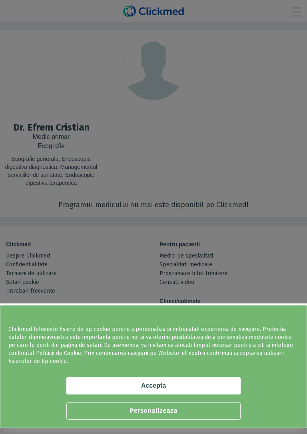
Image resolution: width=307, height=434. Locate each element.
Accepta (153, 385)
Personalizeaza (153, 410)
